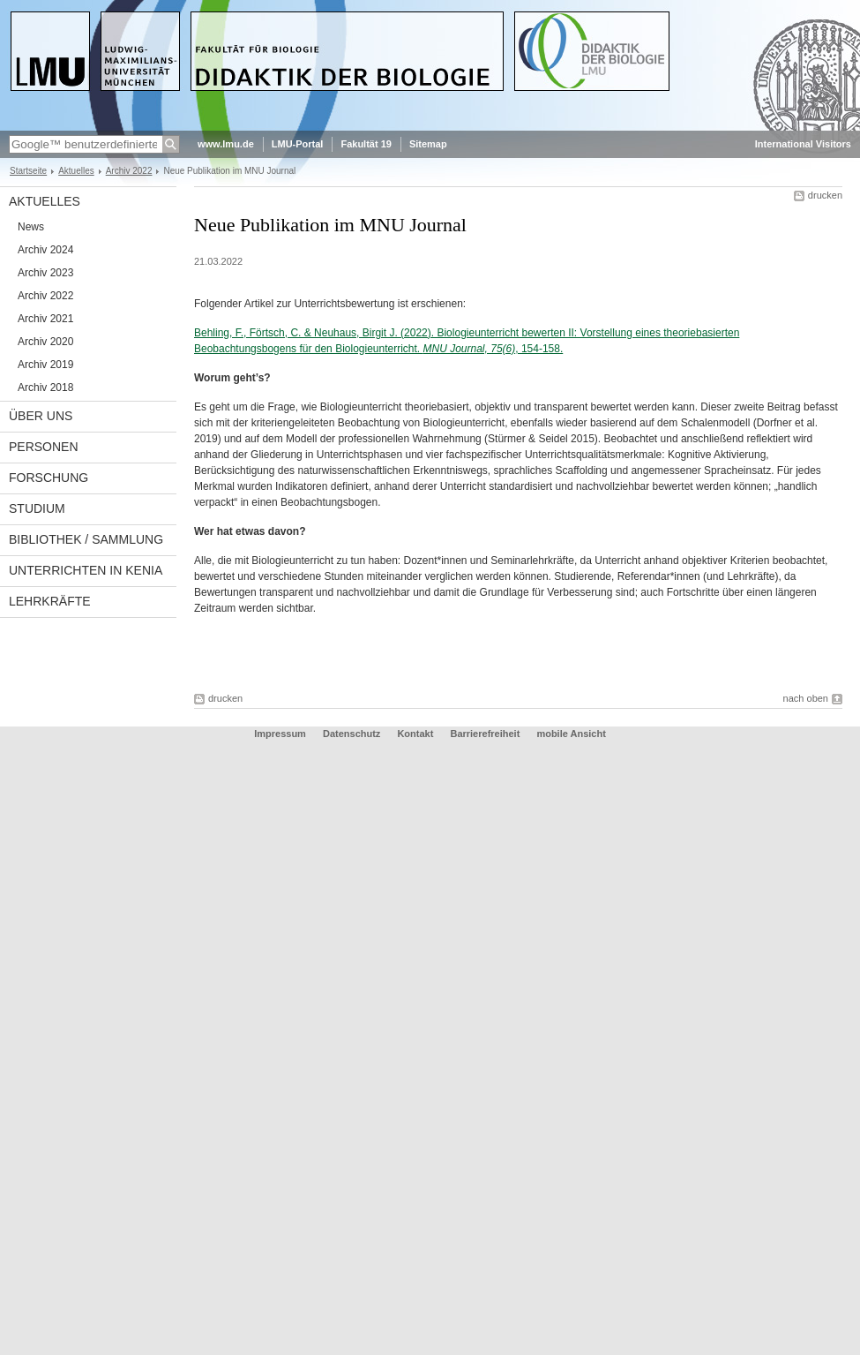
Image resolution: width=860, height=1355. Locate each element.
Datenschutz (351, 733)
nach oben (805, 698)
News (31, 227)
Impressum (280, 733)
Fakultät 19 (365, 144)
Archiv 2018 (45, 387)
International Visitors (803, 144)
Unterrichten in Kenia (85, 570)
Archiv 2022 (129, 171)
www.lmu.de (226, 144)
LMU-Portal (298, 144)
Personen (44, 447)
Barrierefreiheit (486, 733)
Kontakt (415, 733)
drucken (825, 195)
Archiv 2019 (45, 364)
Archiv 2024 (45, 250)
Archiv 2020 (45, 341)
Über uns (40, 416)
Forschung (48, 477)
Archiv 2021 (45, 318)
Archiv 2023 (45, 273)
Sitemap (428, 144)
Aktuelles (76, 171)
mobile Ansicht (570, 733)
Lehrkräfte (50, 601)
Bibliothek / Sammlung (86, 539)
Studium (37, 508)
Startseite (28, 171)
